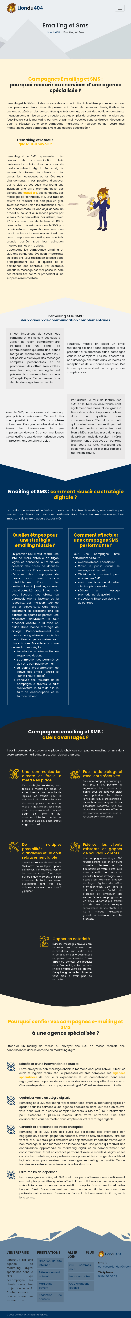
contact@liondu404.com (111, 1267)
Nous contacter (79, 1276)
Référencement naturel (49, 1274)
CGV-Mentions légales (79, 1286)
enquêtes (30, 193)
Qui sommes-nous (80, 1267)
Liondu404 (54, 32)
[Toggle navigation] (120, 8)
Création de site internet (50, 1263)
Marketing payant (45, 1286)
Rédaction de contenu (50, 1297)
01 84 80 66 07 (107, 1276)
